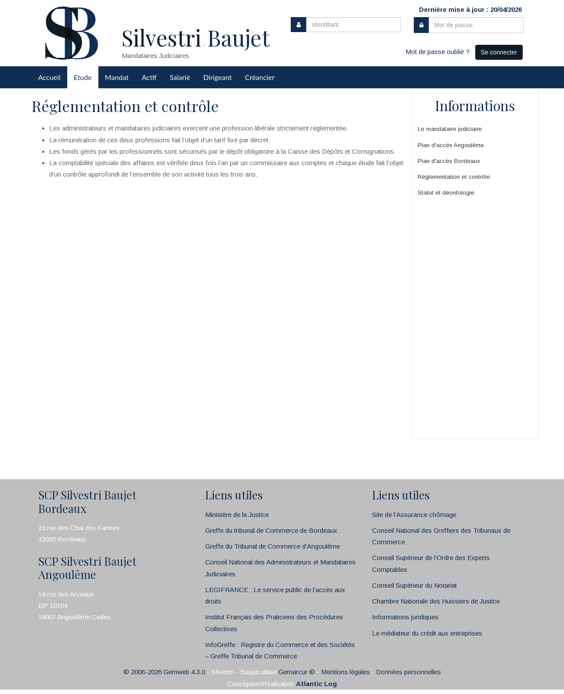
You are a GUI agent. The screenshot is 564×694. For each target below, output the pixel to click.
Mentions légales (345, 672)
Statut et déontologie (446, 192)
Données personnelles (408, 672)
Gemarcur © (296, 672)
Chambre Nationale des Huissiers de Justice (436, 601)
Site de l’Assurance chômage (414, 514)
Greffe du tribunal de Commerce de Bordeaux (271, 530)
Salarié (180, 77)
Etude (83, 77)
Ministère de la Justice (237, 514)
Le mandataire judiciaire (450, 129)
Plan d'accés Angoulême (451, 145)
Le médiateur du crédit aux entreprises (427, 633)
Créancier (260, 77)
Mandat (117, 77)
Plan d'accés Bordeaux (449, 161)
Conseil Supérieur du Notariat (414, 585)
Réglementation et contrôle (454, 177)
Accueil (49, 77)
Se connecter (499, 52)
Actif (149, 77)
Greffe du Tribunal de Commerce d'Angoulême (272, 546)
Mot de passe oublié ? (437, 51)
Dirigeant (217, 77)
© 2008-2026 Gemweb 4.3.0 (164, 672)
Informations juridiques (405, 617)
